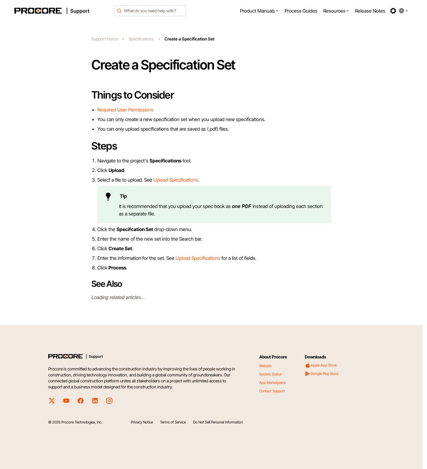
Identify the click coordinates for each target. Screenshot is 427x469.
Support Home (104, 38)
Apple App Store (321, 365)
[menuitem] (259, 11)
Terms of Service (173, 422)
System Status (270, 374)
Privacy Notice (142, 422)
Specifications (141, 38)
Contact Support (272, 391)
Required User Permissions (125, 110)
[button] (259, 11)
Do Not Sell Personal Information (218, 422)
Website (265, 366)
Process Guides (301, 11)
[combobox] (150, 10)
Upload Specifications (175, 180)
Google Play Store (321, 374)
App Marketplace (272, 382)
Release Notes (370, 11)
